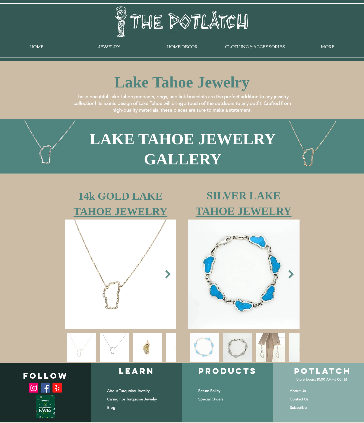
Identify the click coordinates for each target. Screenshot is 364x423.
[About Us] (309, 391)
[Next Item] (168, 274)
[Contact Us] (309, 399)
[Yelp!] (57, 388)
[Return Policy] (217, 391)
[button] (309, 407)
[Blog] (126, 407)
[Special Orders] (217, 399)
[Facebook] (45, 388)
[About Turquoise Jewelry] (128, 391)
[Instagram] (33, 388)
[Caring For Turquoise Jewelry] (132, 399)
